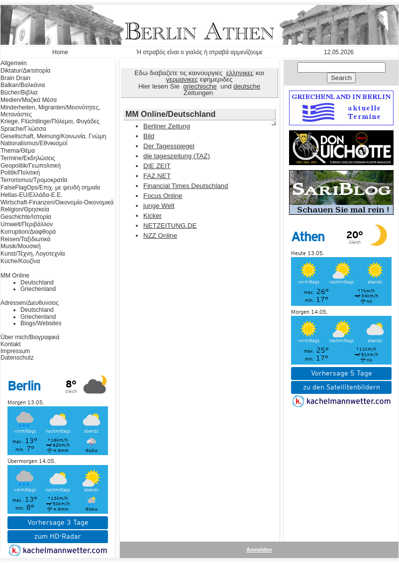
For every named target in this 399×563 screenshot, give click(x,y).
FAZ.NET (157, 176)
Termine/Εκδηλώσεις (27, 158)
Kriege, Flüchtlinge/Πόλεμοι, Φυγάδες (50, 121)
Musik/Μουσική (20, 246)
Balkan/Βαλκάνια (22, 85)
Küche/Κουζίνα (20, 261)
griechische (199, 86)
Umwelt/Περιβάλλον (26, 224)
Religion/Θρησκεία (24, 209)
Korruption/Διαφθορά (28, 231)
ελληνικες (240, 73)
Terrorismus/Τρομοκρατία (34, 180)
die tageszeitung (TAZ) (176, 156)
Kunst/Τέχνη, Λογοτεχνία (32, 253)
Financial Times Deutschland (185, 185)
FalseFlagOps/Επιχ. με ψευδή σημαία (50, 187)
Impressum (15, 351)
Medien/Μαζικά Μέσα (28, 99)
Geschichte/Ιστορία (25, 216)
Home (60, 52)
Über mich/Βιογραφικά (29, 337)
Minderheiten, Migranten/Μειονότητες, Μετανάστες (50, 111)
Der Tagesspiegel (169, 146)
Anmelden (259, 550)
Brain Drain (15, 78)
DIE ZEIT (157, 166)
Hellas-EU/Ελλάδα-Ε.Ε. (31, 194)
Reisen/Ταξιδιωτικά (25, 239)
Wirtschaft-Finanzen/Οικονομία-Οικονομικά (56, 202)
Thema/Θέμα (17, 150)
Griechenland (38, 288)
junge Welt (159, 205)
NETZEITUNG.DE (170, 225)
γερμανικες (182, 79)
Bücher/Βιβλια (19, 92)
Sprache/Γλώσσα (23, 128)
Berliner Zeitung (166, 126)
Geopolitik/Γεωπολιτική (30, 165)
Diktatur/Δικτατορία (25, 70)
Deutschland (37, 282)
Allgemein (13, 63)
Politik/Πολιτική (20, 172)
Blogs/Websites (40, 323)
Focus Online (163, 195)
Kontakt (10, 344)
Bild (148, 136)
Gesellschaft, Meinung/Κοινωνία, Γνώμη (53, 136)
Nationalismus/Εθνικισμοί (33, 143)
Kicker (152, 215)
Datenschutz (17, 357)
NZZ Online (160, 235)
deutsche (246, 86)
